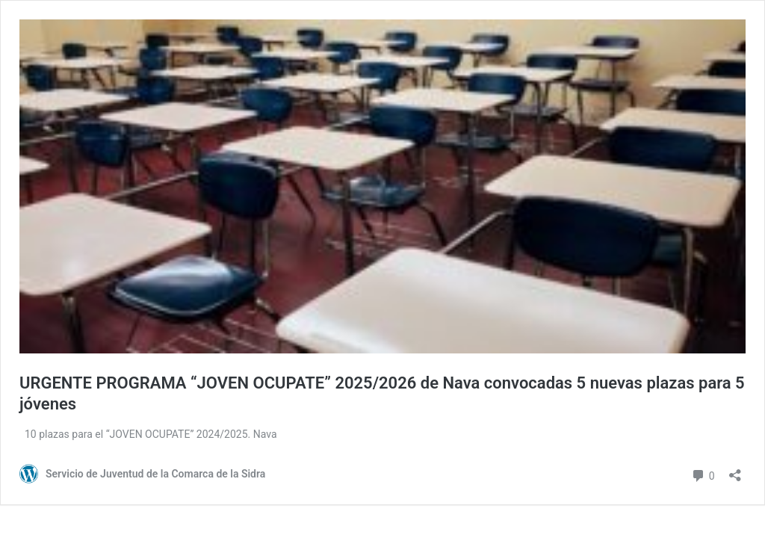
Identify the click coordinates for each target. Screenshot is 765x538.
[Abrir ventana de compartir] (735, 470)
